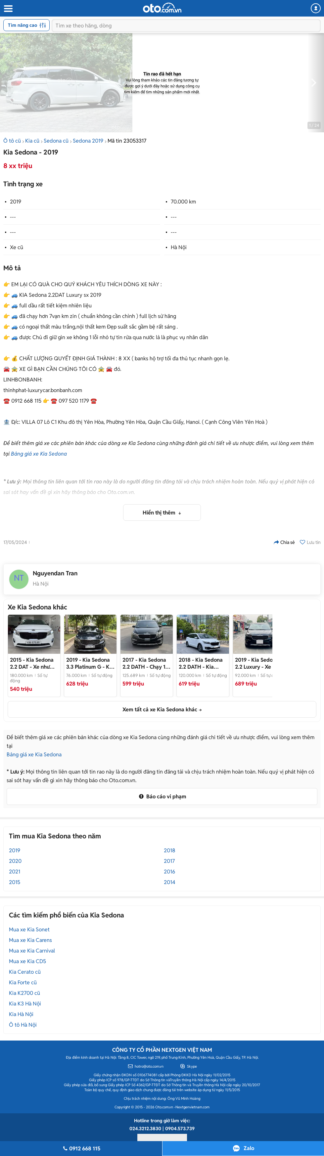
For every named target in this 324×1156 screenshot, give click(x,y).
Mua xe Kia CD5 (27, 961)
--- (13, 216)
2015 (14, 882)
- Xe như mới (32, 663)
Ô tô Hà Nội (23, 1024)
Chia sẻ (284, 542)
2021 (14, 871)
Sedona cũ (56, 140)
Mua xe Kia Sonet (29, 929)
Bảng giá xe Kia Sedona (39, 453)
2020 (15, 861)
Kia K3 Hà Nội (25, 1003)
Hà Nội (179, 247)
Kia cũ (32, 140)
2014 (169, 882)
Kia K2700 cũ (24, 993)
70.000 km (183, 201)
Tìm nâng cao (27, 25)
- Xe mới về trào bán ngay (258, 663)
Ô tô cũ (12, 140)
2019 (15, 201)
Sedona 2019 (88, 140)
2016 (169, 871)
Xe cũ (16, 247)
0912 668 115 (81, 1148)
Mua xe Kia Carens (30, 940)
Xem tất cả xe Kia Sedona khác (159, 709)
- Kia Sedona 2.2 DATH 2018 (201, 663)
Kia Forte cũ (23, 982)
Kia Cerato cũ (25, 971)
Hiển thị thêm (160, 512)
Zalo (249, 1148)
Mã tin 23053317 (127, 140)
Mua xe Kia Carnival (32, 950)
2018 (169, 850)
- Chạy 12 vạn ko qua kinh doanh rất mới (145, 663)
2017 (169, 861)
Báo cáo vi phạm (162, 796)
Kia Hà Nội (21, 1014)
